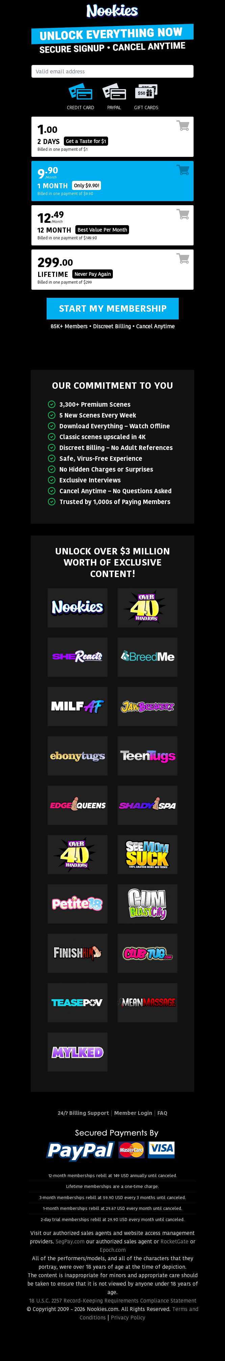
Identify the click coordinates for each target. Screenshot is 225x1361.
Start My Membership (113, 308)
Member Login (133, 1113)
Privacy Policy (128, 1317)
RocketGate (174, 1241)
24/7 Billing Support (83, 1113)
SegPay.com (70, 1241)
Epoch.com (113, 1250)
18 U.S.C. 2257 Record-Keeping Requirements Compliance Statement (112, 1301)
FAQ (162, 1113)
